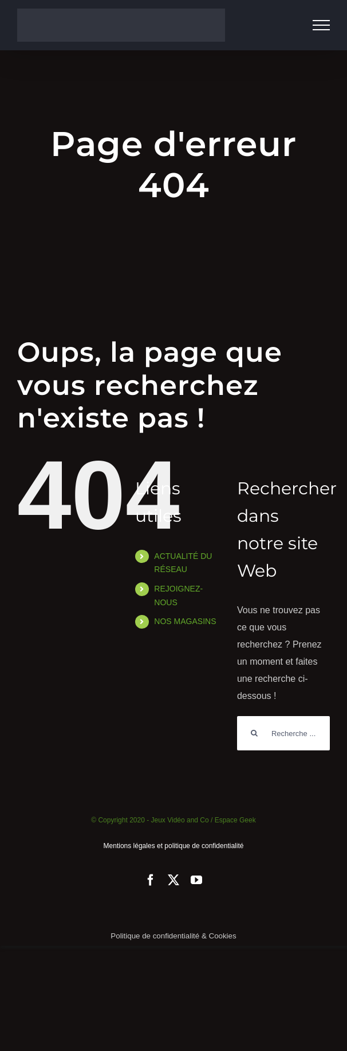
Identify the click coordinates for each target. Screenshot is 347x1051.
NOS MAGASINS (185, 621)
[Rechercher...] (283, 733)
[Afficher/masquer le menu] (321, 25)
